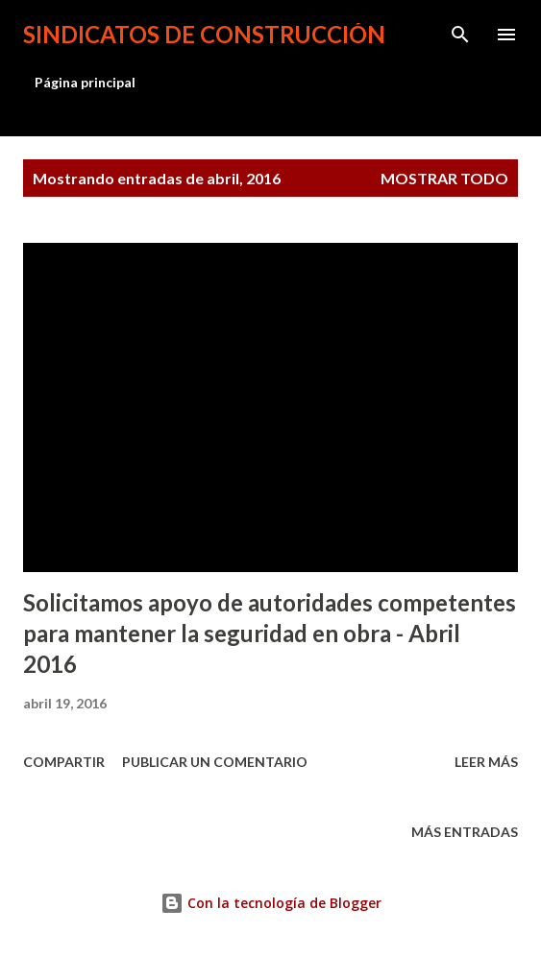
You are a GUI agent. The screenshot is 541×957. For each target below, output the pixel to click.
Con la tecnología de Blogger (270, 903)
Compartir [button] (64, 762)
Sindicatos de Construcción (204, 34)
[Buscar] (460, 34)
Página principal (85, 82)
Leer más (486, 762)
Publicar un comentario (214, 762)
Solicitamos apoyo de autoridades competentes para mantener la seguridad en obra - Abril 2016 (269, 633)
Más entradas (464, 832)
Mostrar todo (444, 178)
